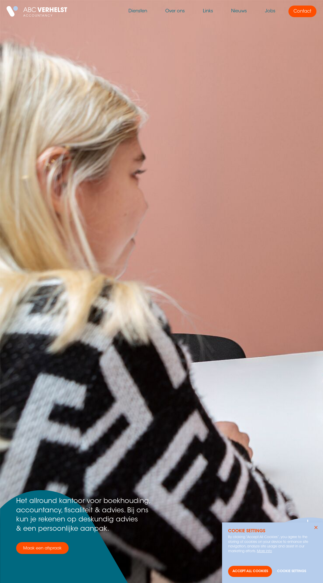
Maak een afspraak (42, 548)
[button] (316, 527)
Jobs (270, 11)
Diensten (137, 11)
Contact (302, 11)
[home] (37, 11)
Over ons (175, 11)
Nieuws (239, 11)
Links (208, 11)
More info (264, 551)
